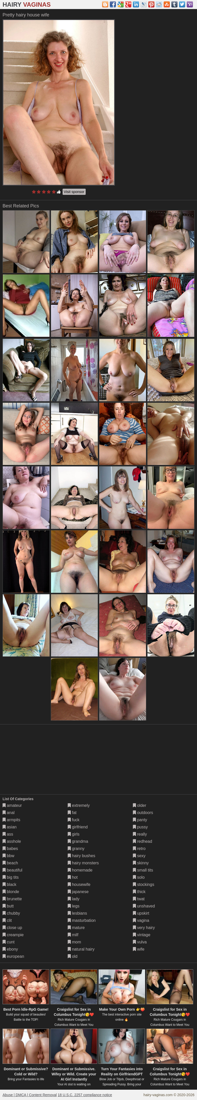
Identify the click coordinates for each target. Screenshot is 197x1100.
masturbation (82, 920)
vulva (140, 942)
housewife (79, 884)
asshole (12, 841)
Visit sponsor (74, 192)
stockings (143, 884)
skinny (141, 863)
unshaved (144, 906)
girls (74, 834)
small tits (143, 870)
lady (74, 899)
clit (7, 920)
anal (9, 812)
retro (139, 848)
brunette (12, 899)
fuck (74, 820)
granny (76, 848)
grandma (78, 841)
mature (76, 927)
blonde (11, 891)
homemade (80, 870)
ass (8, 834)
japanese (78, 891)
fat (72, 812)
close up (12, 927)
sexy (139, 856)
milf (73, 935)
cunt (9, 942)
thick (139, 891)
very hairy (144, 927)
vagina (141, 920)
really (140, 834)
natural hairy (81, 949)
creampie (13, 935)
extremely (79, 805)
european (13, 956)
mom (74, 942)
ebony (10, 949)
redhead (142, 841)
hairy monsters (83, 863)
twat (139, 899)
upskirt (141, 913)
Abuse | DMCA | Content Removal (30, 1095)
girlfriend (78, 827)
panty (140, 820)
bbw (8, 856)
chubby (11, 913)
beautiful (12, 870)
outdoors (143, 812)
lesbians (77, 913)
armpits (11, 820)
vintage (141, 935)
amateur (12, 805)
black (9, 884)
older (139, 805)
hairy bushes (81, 856)
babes (10, 848)
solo (139, 877)
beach (10, 863)
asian (10, 827)
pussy (140, 827)
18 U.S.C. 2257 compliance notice (85, 1095)
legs (74, 906)
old (72, 956)
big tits (11, 877)
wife (138, 949)
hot (73, 877)
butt (8, 906)
